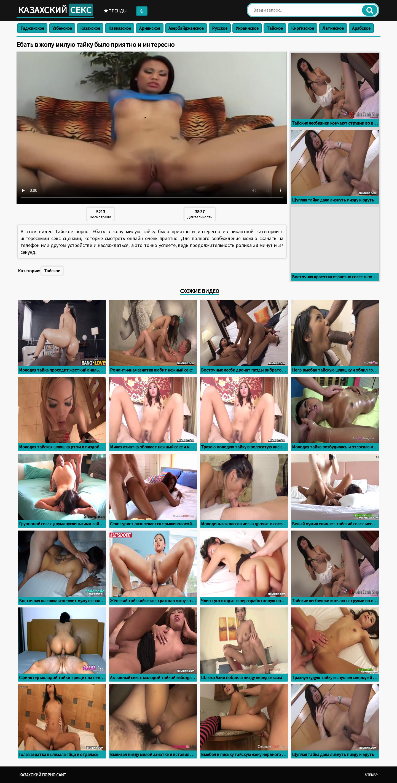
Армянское (149, 28)
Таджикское (32, 28)
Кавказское (119, 28)
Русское (219, 28)
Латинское (333, 28)
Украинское (247, 28)
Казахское (90, 28)
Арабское (361, 28)
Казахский (55, 10)
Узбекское (62, 28)
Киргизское (302, 28)
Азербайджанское (186, 28)
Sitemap (371, 775)
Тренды (115, 11)
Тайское (275, 28)
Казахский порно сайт (42, 774)
